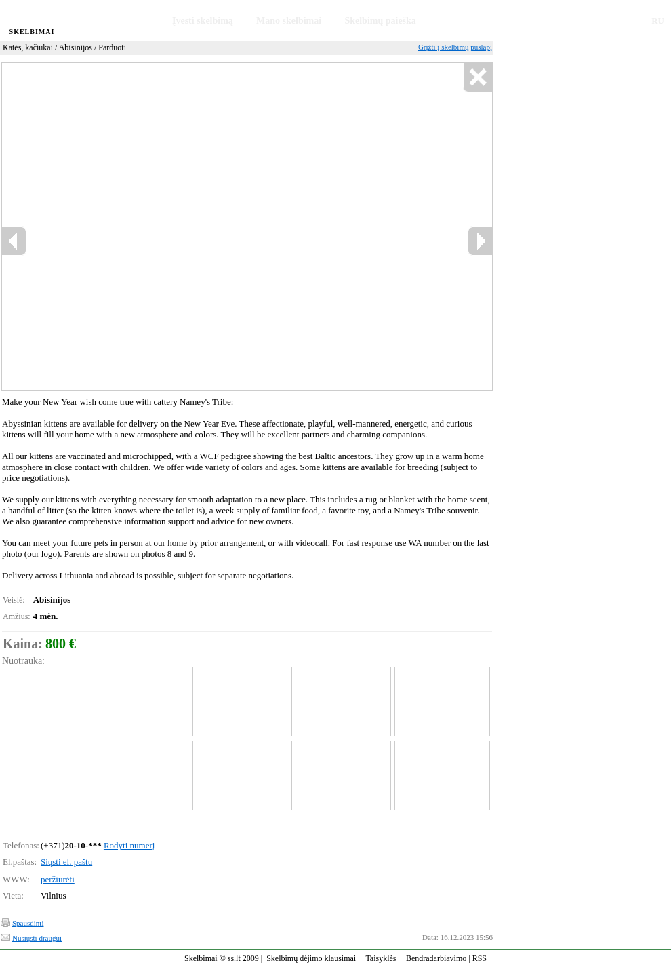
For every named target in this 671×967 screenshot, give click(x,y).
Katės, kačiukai (28, 47)
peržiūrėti (58, 879)
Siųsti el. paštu (66, 861)
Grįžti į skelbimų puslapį (455, 47)
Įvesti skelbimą (202, 21)
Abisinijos (75, 47)
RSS (479, 958)
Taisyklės (380, 958)
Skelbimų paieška (379, 21)
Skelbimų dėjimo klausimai (311, 958)
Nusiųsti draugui (37, 938)
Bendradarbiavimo (436, 958)
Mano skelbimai (288, 21)
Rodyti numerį (129, 845)
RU (657, 21)
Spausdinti (27, 923)
